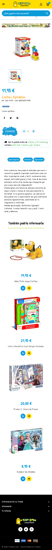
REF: (3, 100)
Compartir (4, 118)
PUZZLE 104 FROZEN (26, 472)
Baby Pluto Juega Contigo (26, 281)
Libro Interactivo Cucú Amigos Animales (26, 346)
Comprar (10, 131)
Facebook (20, 529)
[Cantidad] (29, 131)
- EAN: (16, 100)
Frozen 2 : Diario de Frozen (26, 409)
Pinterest (17, 118)
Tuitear (10, 118)
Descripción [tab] (14, 159)
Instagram (31, 529)
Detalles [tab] (28, 159)
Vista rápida (29, 288)
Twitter (26, 529)
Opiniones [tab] (39, 159)
